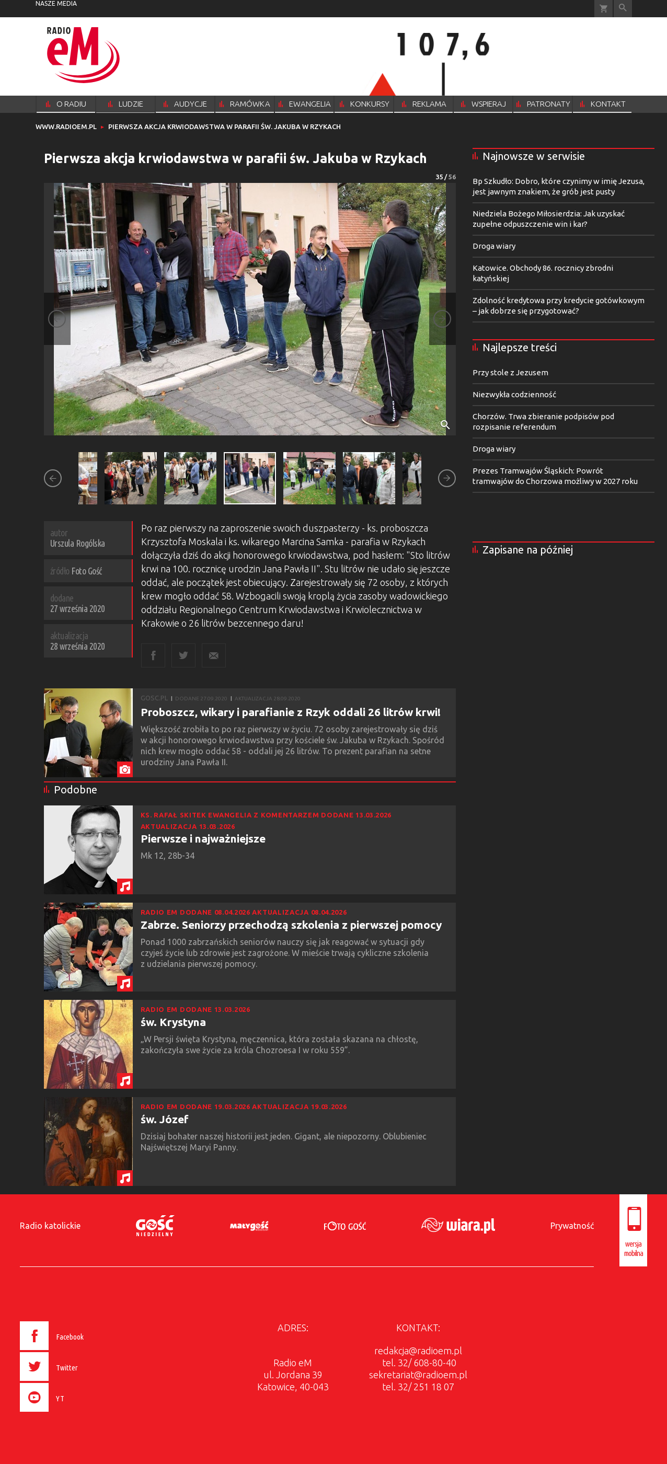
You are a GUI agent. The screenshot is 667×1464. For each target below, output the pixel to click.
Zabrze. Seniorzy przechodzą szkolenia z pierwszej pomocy (291, 924)
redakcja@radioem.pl (418, 1350)
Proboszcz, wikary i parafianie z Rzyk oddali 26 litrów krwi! (291, 712)
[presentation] (74, 1413)
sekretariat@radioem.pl (418, 1374)
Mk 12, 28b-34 (169, 855)
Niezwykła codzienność (514, 394)
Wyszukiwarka (623, 8)
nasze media (56, 3)
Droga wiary (494, 245)
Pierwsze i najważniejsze (203, 838)
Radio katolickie (50, 1225)
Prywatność (572, 1225)
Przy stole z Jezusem (510, 372)
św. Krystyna (173, 1022)
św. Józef (165, 1119)
